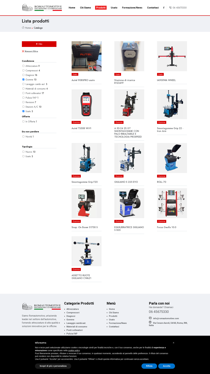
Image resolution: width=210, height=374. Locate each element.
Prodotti (100, 7)
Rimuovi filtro (31, 51)
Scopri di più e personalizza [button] (53, 366)
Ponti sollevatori (34, 93)
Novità (29, 136)
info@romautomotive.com (164, 318)
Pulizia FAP (31, 97)
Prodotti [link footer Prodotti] (113, 316)
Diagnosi (30, 75)
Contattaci (153, 7)
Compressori (32, 70)
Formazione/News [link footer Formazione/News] (118, 323)
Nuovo (29, 152)
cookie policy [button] (74, 350)
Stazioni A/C (32, 106)
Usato (114, 7)
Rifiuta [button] (149, 366)
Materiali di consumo (36, 88)
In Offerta (31, 121)
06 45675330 (159, 312)
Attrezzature (32, 66)
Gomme (30, 79)
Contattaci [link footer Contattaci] (114, 326)
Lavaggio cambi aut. (36, 84)
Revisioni (30, 102)
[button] (173, 342)
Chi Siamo (85, 7)
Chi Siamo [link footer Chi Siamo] (114, 312)
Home (72, 7)
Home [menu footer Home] (112, 309)
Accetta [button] (166, 366)
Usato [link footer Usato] (112, 319)
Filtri (40, 44)
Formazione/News (132, 7)
